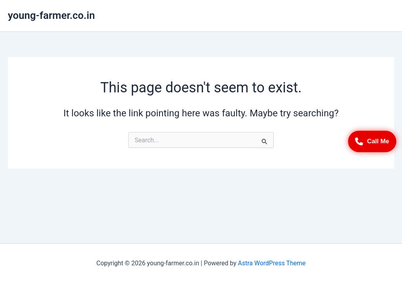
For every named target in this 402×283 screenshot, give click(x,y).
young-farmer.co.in (51, 15)
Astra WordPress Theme (271, 263)
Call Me (372, 142)
